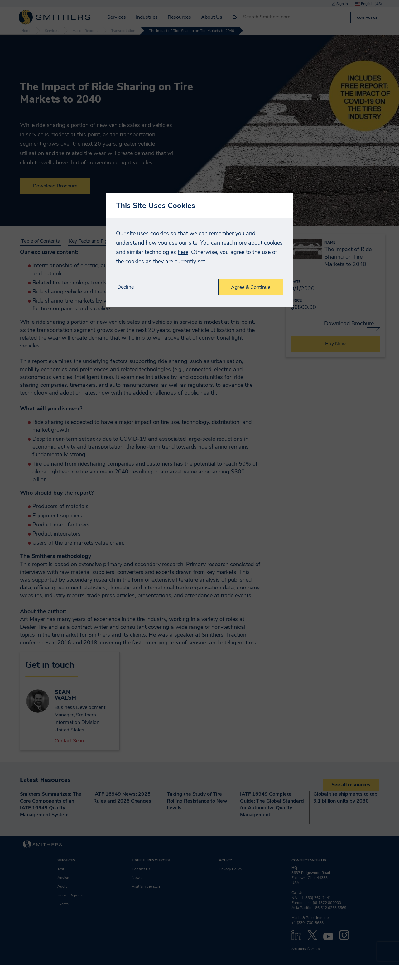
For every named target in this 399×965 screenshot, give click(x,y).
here (183, 252)
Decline (125, 287)
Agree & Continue (250, 287)
